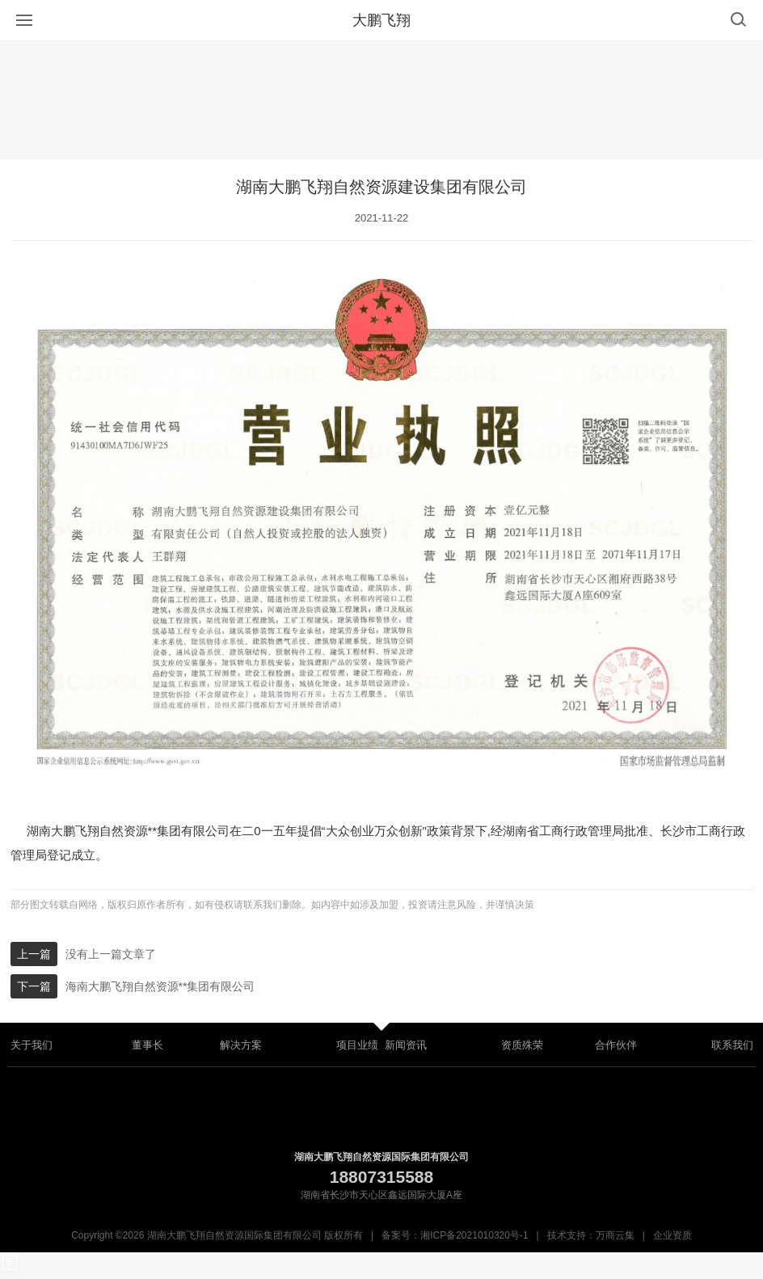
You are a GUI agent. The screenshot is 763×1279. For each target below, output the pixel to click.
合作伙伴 (616, 1045)
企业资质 (672, 1235)
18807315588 (381, 1176)
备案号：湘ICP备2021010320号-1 (455, 1235)
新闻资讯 (406, 1045)
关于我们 (32, 1045)
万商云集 (615, 1235)
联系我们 (732, 1045)
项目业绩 (357, 1045)
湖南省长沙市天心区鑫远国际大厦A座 (381, 1195)
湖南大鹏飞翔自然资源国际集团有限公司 (381, 1157)
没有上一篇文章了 (110, 954)
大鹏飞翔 (381, 20)
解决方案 (241, 1045)
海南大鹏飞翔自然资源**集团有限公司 (160, 986)
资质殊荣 (522, 1045)
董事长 (147, 1045)
